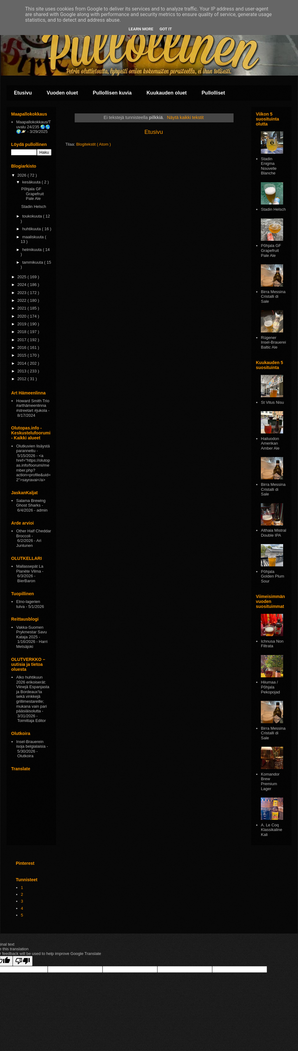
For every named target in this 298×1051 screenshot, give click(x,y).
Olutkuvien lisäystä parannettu (33, 448)
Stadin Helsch (33, 206)
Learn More (141, 29)
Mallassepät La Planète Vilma (29, 569)
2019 (22, 324)
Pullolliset (213, 92)
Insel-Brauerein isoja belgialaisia (31, 744)
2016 (22, 347)
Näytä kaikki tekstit (185, 117)
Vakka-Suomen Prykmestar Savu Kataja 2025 (31, 632)
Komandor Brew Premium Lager (270, 781)
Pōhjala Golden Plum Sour (272, 576)
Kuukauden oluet (167, 92)
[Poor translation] (23, 961)
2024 (22, 284)
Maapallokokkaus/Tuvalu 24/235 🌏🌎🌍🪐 (33, 127)
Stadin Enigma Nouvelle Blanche (269, 166)
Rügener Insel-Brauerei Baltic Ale (273, 342)
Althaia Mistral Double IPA (273, 533)
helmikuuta (32, 249)
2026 (22, 175)
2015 (22, 355)
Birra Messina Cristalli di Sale (273, 296)
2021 (22, 308)
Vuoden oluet (62, 92)
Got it (166, 29)
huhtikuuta (32, 228)
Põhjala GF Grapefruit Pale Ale (32, 194)
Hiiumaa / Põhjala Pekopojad (270, 687)
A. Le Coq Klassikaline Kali (271, 830)
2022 (22, 300)
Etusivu (23, 92)
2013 (22, 371)
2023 (22, 292)
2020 (22, 316)
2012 (22, 378)
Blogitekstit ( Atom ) (93, 144)
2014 (22, 363)
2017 (22, 339)
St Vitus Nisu (272, 402)
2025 (22, 277)
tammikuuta (33, 262)
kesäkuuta (32, 182)
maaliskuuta (33, 237)
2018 (22, 331)
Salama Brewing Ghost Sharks (31, 503)
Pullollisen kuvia (112, 92)
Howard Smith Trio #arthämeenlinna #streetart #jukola (32, 405)
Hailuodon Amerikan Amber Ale (270, 443)
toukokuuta (32, 216)
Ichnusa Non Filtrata (272, 644)
